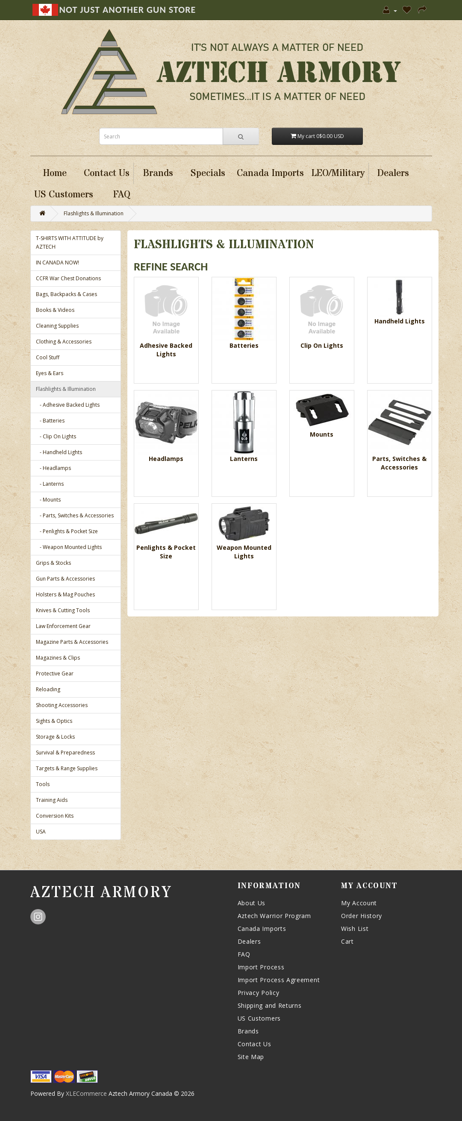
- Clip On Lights (56, 436)
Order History (361, 916)
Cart (347, 941)
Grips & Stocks (53, 562)
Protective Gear (55, 673)
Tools (43, 784)
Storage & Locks (55, 736)
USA (41, 831)
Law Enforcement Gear (63, 626)
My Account (359, 903)
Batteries (244, 345)
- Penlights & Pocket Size (67, 531)
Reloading (48, 689)
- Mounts (48, 499)
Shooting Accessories (62, 705)
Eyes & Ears (49, 373)
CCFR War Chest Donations (68, 278)
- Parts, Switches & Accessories (75, 515)
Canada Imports (262, 928)
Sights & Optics (54, 721)
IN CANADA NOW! (57, 262)
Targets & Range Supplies (66, 768)
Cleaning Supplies (57, 325)
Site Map (251, 1057)
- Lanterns (50, 483)
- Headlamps (53, 468)
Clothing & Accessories (63, 341)
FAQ (244, 954)
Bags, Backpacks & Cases (66, 294)
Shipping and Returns (270, 1005)
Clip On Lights (321, 345)
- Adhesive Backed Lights (68, 404)
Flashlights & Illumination (94, 213)
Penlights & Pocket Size (166, 551)
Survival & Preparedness (65, 752)
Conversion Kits (55, 815)
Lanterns (244, 459)
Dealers (249, 941)
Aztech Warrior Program (274, 916)
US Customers (259, 1018)
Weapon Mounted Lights (244, 551)
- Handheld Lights (59, 452)
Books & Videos (55, 310)
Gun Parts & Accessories (65, 578)
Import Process (261, 967)
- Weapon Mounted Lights (69, 547)
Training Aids (52, 800)
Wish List (354, 928)
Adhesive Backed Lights (166, 349)
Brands (248, 1031)
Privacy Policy (259, 993)
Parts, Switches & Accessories (399, 463)
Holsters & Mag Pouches (65, 594)
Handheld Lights (399, 321)
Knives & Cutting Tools (63, 610)
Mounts (321, 434)
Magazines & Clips (58, 657)
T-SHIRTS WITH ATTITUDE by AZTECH (69, 242)
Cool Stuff (47, 357)
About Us (252, 903)
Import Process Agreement (279, 980)
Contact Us (254, 1044)
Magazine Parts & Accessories (72, 642)
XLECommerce (86, 1093)
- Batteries (50, 420)
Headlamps (166, 459)
